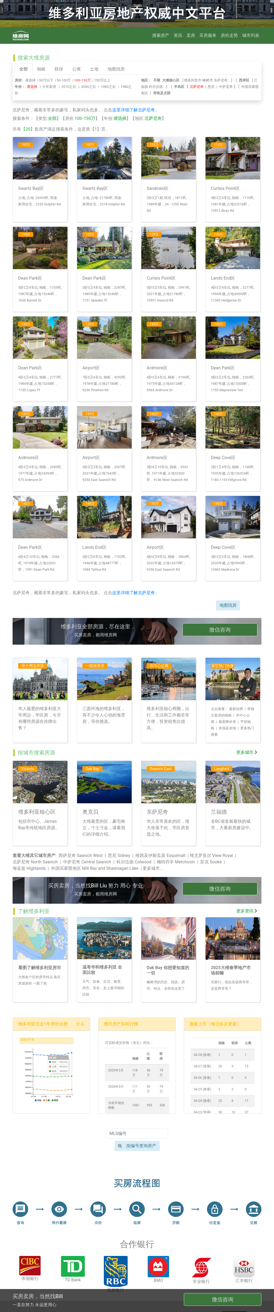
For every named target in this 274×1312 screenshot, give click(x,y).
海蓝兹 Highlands (29, 868)
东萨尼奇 (221, 80)
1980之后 (108, 87)
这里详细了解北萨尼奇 (133, 109)
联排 (59, 69)
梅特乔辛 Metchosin (176, 861)
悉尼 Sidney (119, 855)
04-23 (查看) (202, 1112)
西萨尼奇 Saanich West (81, 855)
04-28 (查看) (202, 1055)
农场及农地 (227, 728)
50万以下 (46, 80)
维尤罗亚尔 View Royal (211, 855)
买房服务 (207, 35)
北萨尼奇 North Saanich (35, 861)
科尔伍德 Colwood (133, 861)
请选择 (30, 80)
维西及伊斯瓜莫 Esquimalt (160, 855)
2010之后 (68, 87)
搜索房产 (160, 35)
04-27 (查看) (202, 1066)
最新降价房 (227, 722)
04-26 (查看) (202, 1078)
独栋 (41, 69)
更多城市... (153, 868)
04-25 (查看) (202, 1089)
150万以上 (102, 80)
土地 (94, 69)
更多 (80, 1024)
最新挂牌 (236, 709)
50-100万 (64, 80)
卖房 (191, 35)
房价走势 (229, 35)
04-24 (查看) (202, 1101)
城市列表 (250, 35)
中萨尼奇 (226, 87)
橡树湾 (207, 80)
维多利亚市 (192, 80)
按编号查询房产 (137, 1145)
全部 (23, 69)
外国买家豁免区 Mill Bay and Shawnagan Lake (95, 868)
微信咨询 (220, 629)
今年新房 (49, 87)
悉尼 (211, 87)
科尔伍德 (156, 87)
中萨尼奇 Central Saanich (87, 861)
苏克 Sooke (211, 861)
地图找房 (116, 69)
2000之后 (88, 87)
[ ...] (208, 80)
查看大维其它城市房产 (34, 855)
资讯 (178, 35)
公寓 (76, 69)
